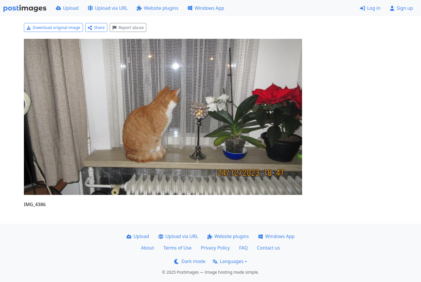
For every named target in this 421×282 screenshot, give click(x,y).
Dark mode (189, 261)
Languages (228, 261)
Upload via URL (108, 8)
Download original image (53, 27)
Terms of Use (177, 248)
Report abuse (128, 27)
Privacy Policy (215, 248)
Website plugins (157, 8)
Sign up (401, 8)
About (147, 248)
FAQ (243, 248)
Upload (67, 8)
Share (96, 27)
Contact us (268, 248)
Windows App (205, 8)
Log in (370, 8)
